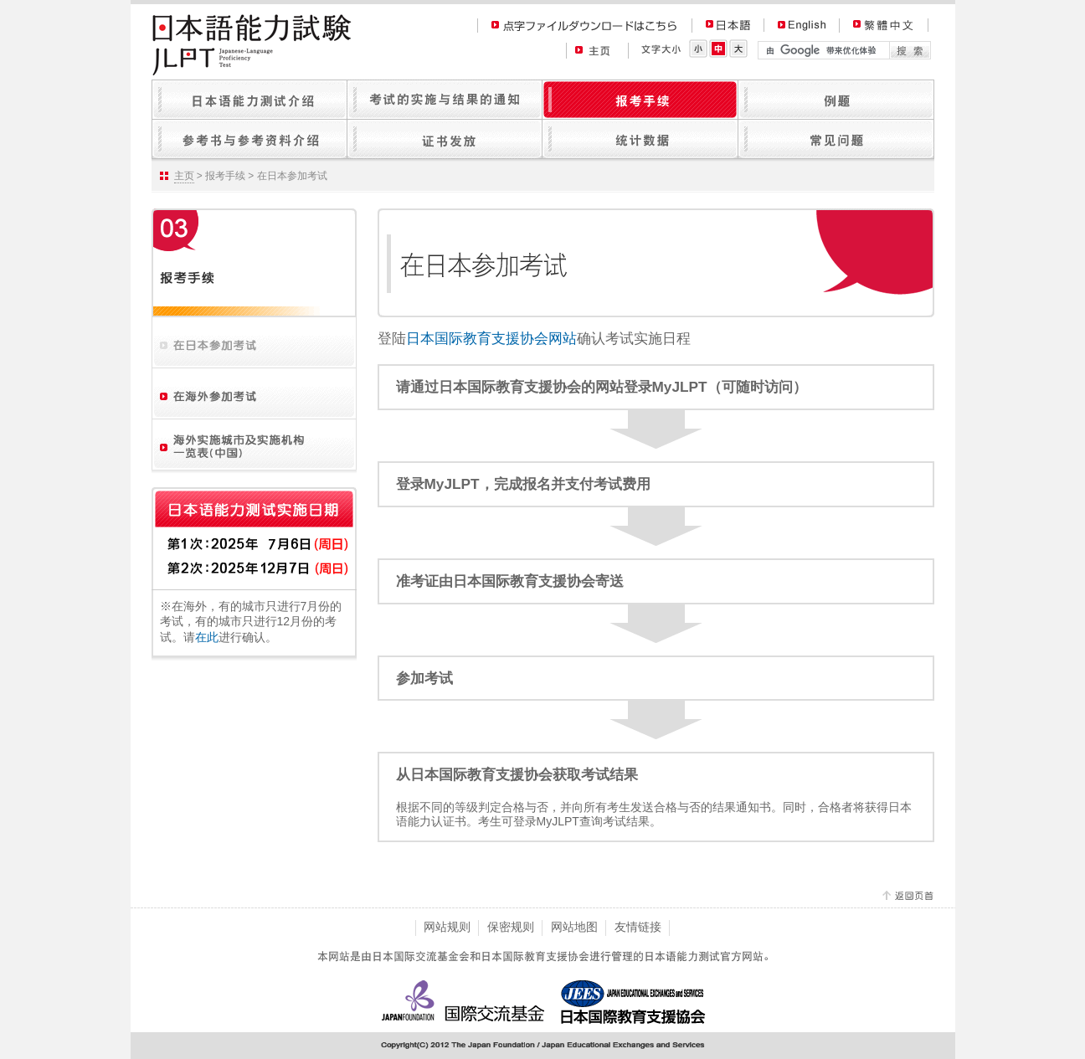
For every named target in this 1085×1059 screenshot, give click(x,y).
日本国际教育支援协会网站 (491, 338)
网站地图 (574, 926)
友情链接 (637, 926)
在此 (207, 637)
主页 (184, 176)
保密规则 (510, 926)
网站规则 (447, 926)
